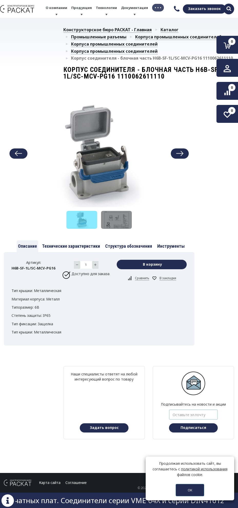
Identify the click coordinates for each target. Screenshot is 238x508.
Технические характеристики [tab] (71, 246)
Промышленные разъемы (98, 37)
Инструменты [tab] (171, 246)
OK (190, 490)
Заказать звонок (204, 8)
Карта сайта (50, 482)
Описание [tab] (27, 246)
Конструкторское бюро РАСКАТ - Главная (107, 30)
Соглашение (76, 482)
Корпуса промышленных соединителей (178, 37)
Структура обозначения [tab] (128, 246)
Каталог (170, 30)
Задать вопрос (104, 427)
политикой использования (204, 469)
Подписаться (193, 427)
